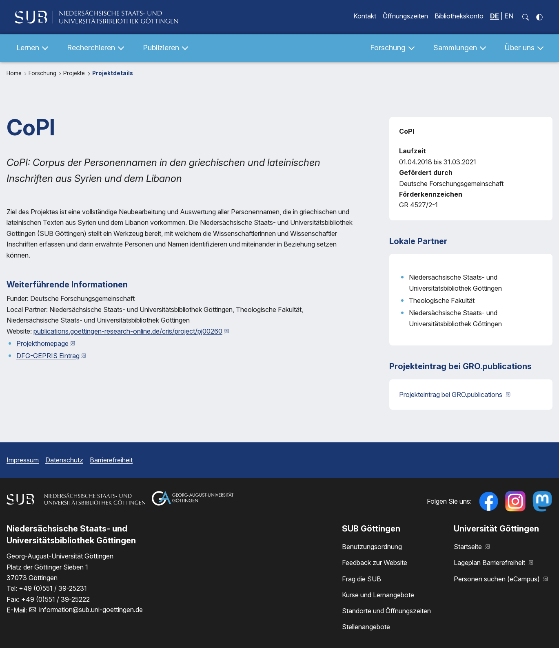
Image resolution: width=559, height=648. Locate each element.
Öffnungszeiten (405, 16)
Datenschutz (64, 460)
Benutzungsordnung (372, 547)
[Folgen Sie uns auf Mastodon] (542, 501)
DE (494, 16)
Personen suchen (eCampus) (497, 579)
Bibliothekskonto (459, 16)
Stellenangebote (366, 627)
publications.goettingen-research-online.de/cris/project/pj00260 (127, 331)
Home (15, 73)
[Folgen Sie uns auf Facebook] (488, 501)
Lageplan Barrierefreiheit (490, 562)
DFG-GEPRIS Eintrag (48, 356)
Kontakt (364, 16)
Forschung (43, 73)
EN (508, 16)
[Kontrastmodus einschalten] (539, 17)
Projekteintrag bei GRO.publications (451, 394)
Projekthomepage (42, 343)
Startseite (469, 547)
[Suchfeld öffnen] (525, 17)
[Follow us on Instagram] (515, 501)
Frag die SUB (361, 579)
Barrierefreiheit (111, 460)
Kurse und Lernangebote (378, 595)
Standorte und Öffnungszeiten (386, 611)
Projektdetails (112, 73)
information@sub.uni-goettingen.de (91, 609)
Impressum (23, 460)
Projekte (75, 73)
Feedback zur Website (374, 562)
